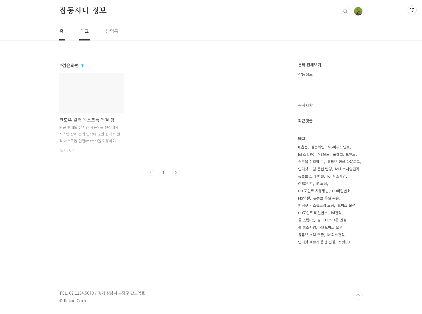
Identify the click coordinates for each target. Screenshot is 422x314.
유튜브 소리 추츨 (311, 234)
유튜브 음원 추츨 (326, 198)
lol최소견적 (336, 234)
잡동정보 (305, 74)
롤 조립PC (306, 220)
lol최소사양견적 (347, 168)
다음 (175, 172)
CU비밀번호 (341, 190)
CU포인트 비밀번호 (313, 212)
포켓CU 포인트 (344, 154)
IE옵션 (303, 147)
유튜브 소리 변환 (311, 176)
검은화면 (318, 147)
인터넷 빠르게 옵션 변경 (316, 242)
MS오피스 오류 (330, 227)
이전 (151, 172)
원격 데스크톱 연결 (331, 220)
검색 (345, 11)
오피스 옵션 (346, 205)
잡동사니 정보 (83, 11)
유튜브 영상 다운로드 (343, 161)
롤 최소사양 (307, 227)
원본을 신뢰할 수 (311, 161)
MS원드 (324, 154)
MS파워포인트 (339, 147)
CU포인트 (305, 183)
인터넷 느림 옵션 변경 (315, 168)
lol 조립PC (306, 154)
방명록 (112, 31)
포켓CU (344, 242)
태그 (84, 31)
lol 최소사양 (336, 176)
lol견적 (336, 212)
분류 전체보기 (309, 64)
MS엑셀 (304, 198)
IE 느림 (321, 183)
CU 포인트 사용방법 (313, 190)
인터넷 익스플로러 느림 (316, 205)
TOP (358, 295)
